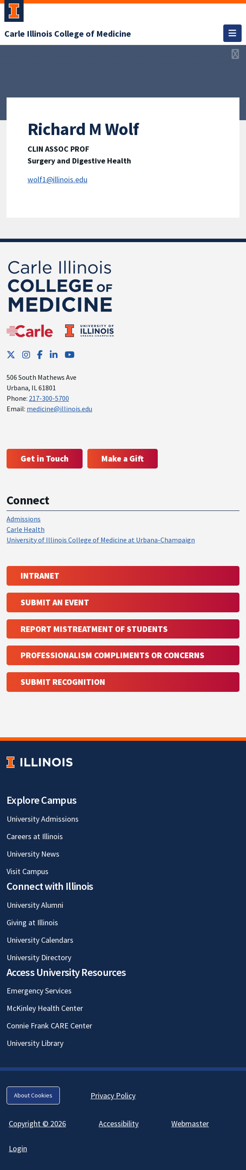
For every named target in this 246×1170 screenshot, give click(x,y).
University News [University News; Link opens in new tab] (33, 854)
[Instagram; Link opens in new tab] (26, 354)
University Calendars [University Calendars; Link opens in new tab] (40, 940)
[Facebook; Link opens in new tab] (40, 354)
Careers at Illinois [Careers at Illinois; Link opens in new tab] (35, 836)
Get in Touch (45, 458)
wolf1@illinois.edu (57, 179)
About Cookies (33, 1095)
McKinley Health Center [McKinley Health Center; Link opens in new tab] (45, 1008)
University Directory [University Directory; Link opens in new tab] (39, 957)
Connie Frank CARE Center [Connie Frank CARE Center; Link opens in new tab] (49, 1026)
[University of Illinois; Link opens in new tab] (40, 762)
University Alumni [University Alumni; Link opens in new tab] (35, 905)
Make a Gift (122, 458)
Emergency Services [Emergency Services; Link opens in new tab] (39, 991)
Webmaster (190, 1123)
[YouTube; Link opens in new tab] (70, 354)
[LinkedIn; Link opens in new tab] (54, 354)
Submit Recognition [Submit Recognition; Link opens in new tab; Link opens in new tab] (63, 682)
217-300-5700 (49, 398)
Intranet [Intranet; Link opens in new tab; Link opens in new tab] (40, 575)
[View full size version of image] (235, 54)
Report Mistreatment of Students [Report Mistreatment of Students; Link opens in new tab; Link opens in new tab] (94, 629)
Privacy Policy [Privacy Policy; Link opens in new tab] (112, 1095)
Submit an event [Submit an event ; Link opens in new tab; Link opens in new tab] (55, 602)
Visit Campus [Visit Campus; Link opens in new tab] (28, 871)
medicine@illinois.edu (59, 408)
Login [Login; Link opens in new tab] (18, 1148)
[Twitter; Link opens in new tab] (11, 354)
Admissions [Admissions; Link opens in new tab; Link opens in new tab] (24, 518)
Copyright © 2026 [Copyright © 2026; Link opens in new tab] (37, 1123)
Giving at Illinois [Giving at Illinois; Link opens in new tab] (32, 922)
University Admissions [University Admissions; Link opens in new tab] (43, 819)
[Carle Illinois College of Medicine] (67, 33)
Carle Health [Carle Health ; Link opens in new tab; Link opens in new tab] (26, 529)
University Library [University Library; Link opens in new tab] (35, 1043)
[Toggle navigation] (232, 33)
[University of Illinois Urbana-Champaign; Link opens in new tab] (14, 12)
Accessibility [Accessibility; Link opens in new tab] (119, 1123)
